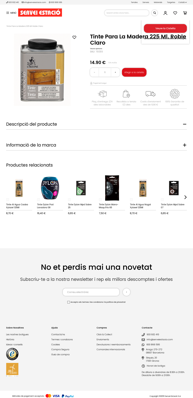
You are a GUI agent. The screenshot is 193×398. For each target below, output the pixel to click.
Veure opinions (96, 48)
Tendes (134, 2)
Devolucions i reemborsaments (114, 344)
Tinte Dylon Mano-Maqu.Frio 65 (108, 206)
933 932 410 (12, 2)
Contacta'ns (58, 334)
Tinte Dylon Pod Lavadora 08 (45, 206)
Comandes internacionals (111, 349)
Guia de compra (60, 354)
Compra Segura (60, 349)
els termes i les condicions (91, 302)
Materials (158, 2)
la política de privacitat (115, 302)
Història (10, 339)
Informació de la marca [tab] (31, 145)
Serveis (146, 2)
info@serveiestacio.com (34, 2)
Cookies (55, 344)
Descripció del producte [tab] (31, 124)
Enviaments (103, 339)
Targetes (171, 2)
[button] (182, 2)
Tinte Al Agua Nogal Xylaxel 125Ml (140, 206)
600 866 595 (55, 2)
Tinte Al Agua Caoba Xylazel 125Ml (17, 206)
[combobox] (127, 13)
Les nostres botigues (17, 334)
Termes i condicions (62, 339)
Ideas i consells (14, 344)
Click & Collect (104, 334)
